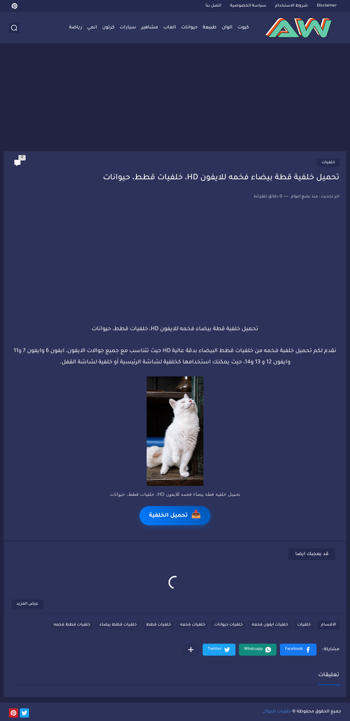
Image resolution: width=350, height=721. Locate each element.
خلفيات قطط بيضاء (118, 625)
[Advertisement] (175, 98)
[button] (298, 650)
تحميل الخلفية (175, 515)
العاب (169, 27)
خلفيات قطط (158, 625)
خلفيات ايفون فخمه (270, 625)
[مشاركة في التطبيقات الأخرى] (191, 650)
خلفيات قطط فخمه (72, 625)
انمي (92, 27)
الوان (227, 27)
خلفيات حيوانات (228, 625)
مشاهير (149, 27)
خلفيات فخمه (192, 625)
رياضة (75, 27)
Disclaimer (327, 6)
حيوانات (189, 27)
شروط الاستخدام (291, 6)
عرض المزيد (27, 604)
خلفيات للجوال (276, 711)
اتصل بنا (213, 6)
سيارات (128, 27)
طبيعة (210, 27)
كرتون (108, 27)
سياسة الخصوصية (248, 6)
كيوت (243, 27)
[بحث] (14, 28)
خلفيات (328, 162)
